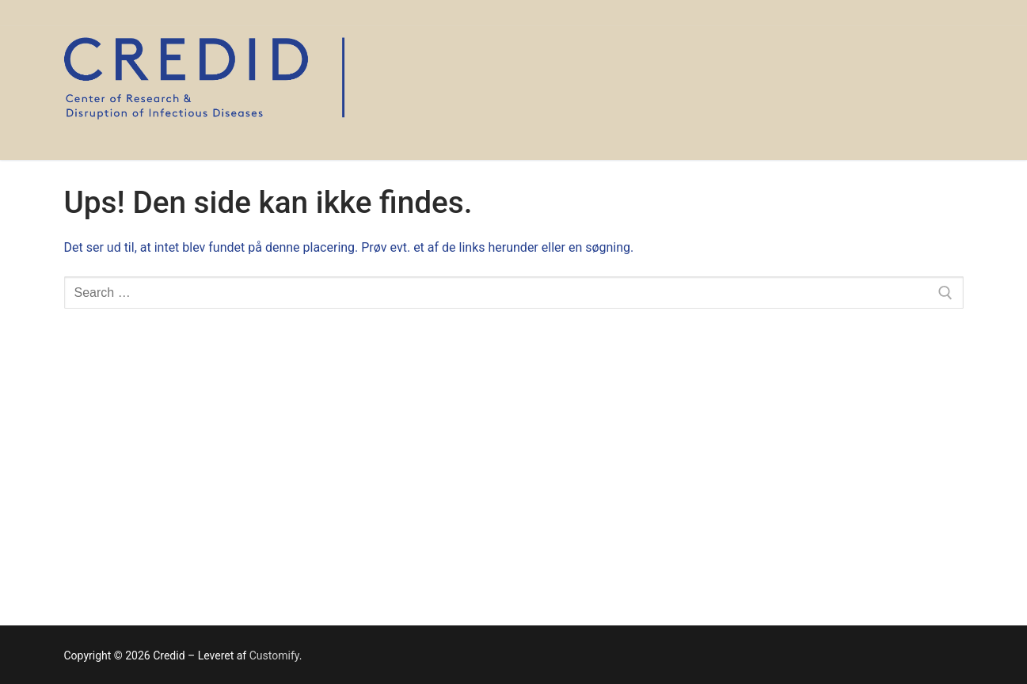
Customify (274, 655)
